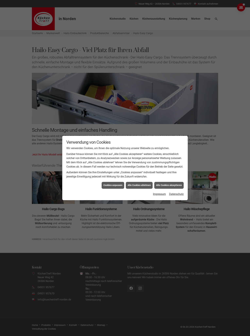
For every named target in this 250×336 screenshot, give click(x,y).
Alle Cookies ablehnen (139, 174)
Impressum (159, 183)
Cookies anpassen (112, 174)
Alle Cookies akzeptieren (169, 174)
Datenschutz (176, 183)
